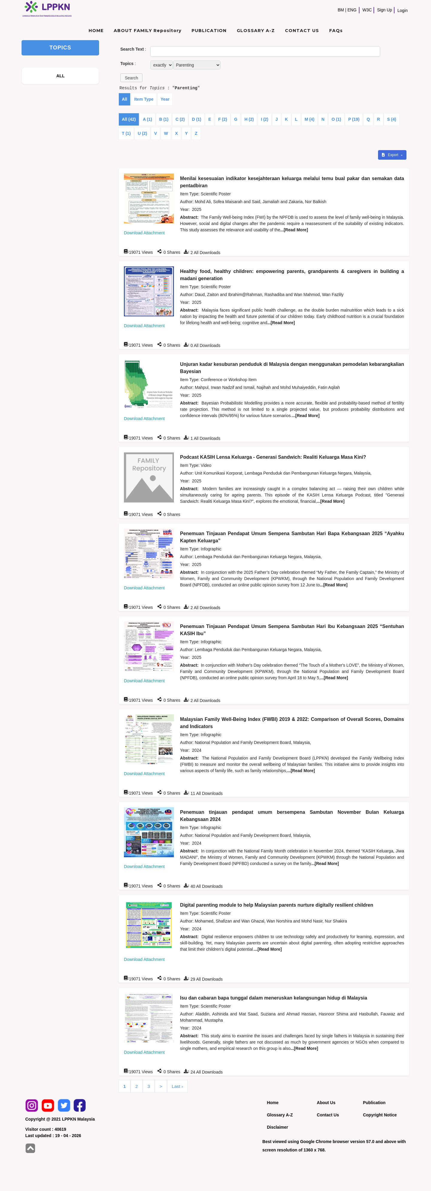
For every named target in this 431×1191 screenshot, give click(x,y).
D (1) (196, 119)
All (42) (129, 119)
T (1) (126, 133)
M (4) (310, 119)
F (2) (222, 119)
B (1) (164, 119)
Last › (177, 1086)
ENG (351, 9)
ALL (60, 75)
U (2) (142, 133)
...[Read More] (294, 229)
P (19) (353, 119)
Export (390, 155)
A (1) (147, 119)
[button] (131, 77)
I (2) (264, 119)
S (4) (391, 119)
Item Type (144, 99)
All (124, 99)
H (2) (249, 119)
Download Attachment (144, 232)
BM (341, 9)
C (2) (180, 119)
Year (165, 99)
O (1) (336, 119)
